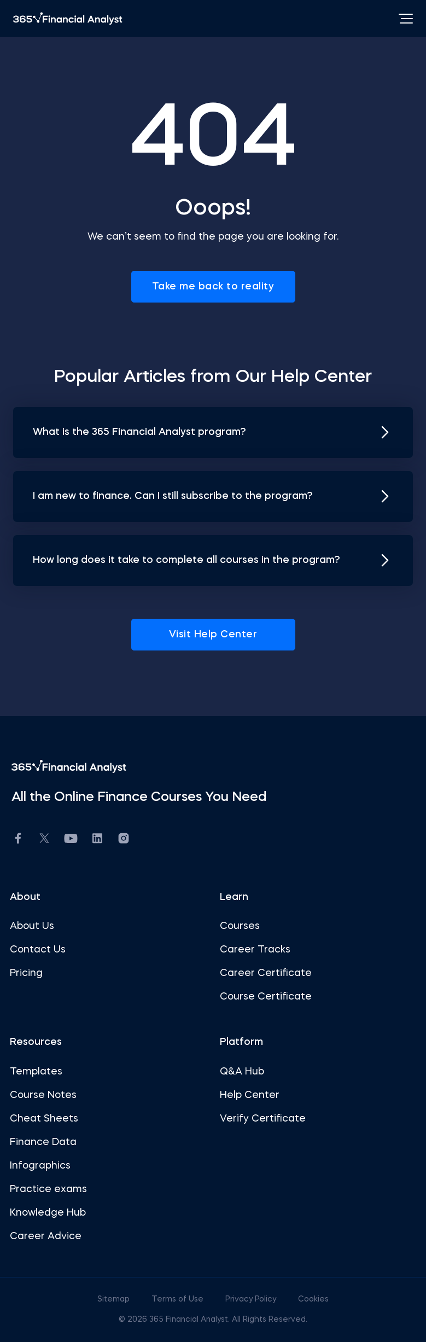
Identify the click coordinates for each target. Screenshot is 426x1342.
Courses (240, 926)
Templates (36, 1072)
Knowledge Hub (48, 1213)
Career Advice (45, 1236)
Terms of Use (178, 1299)
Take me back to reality (213, 287)
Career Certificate (266, 973)
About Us (32, 926)
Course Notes (43, 1095)
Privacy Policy (251, 1299)
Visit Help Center (213, 635)
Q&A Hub (242, 1072)
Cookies (313, 1299)
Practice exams (48, 1189)
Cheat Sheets (44, 1119)
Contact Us (38, 950)
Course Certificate (266, 997)
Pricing (26, 973)
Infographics (40, 1166)
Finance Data (43, 1142)
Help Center (249, 1095)
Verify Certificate (263, 1119)
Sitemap (114, 1299)
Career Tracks (255, 950)
